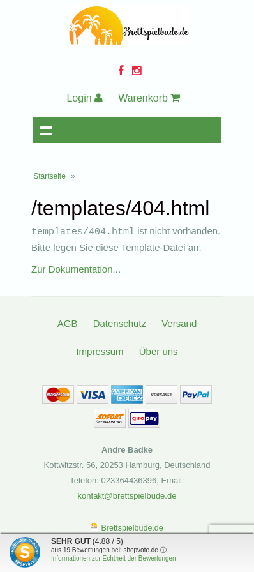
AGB (67, 322)
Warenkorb (149, 98)
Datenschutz (119, 322)
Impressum (99, 350)
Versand (179, 322)
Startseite (49, 176)
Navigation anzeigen (46, 130)
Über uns (158, 350)
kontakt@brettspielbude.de (127, 495)
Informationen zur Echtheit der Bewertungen (113, 558)
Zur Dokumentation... (76, 268)
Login (84, 98)
